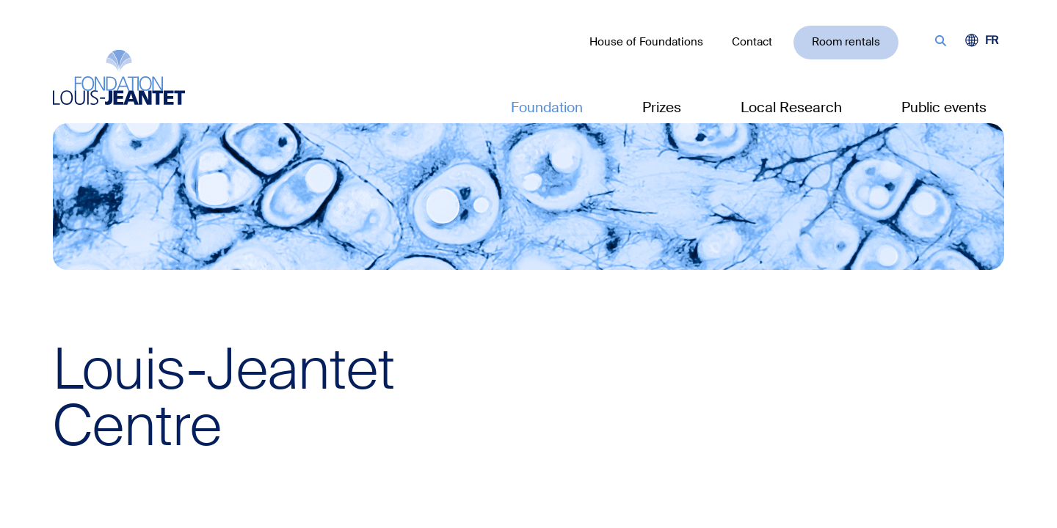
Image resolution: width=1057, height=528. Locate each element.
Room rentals (846, 41)
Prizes (661, 107)
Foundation (547, 107)
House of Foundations (646, 41)
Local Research (791, 107)
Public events (944, 107)
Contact (752, 41)
